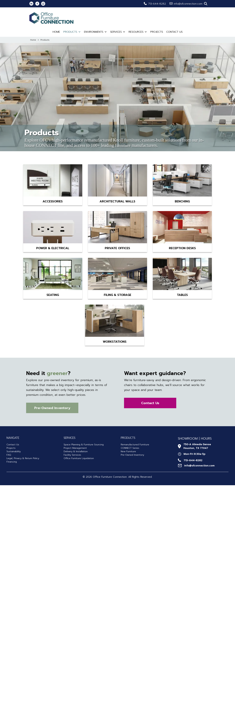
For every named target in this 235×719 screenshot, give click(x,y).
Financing (12, 461)
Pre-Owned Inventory (132, 455)
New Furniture (128, 451)
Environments (95, 32)
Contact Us (174, 32)
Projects (156, 32)
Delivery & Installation (76, 451)
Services (117, 32)
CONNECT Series (130, 448)
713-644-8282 (157, 4)
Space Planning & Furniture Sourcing (84, 444)
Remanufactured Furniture (135, 444)
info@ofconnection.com (188, 4)
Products (72, 32)
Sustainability (14, 451)
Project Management (75, 448)
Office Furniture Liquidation (79, 458)
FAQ (9, 455)
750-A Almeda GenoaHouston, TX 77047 (197, 446)
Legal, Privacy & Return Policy (23, 458)
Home (56, 32)
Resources (138, 32)
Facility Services (72, 455)
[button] (205, 3)
